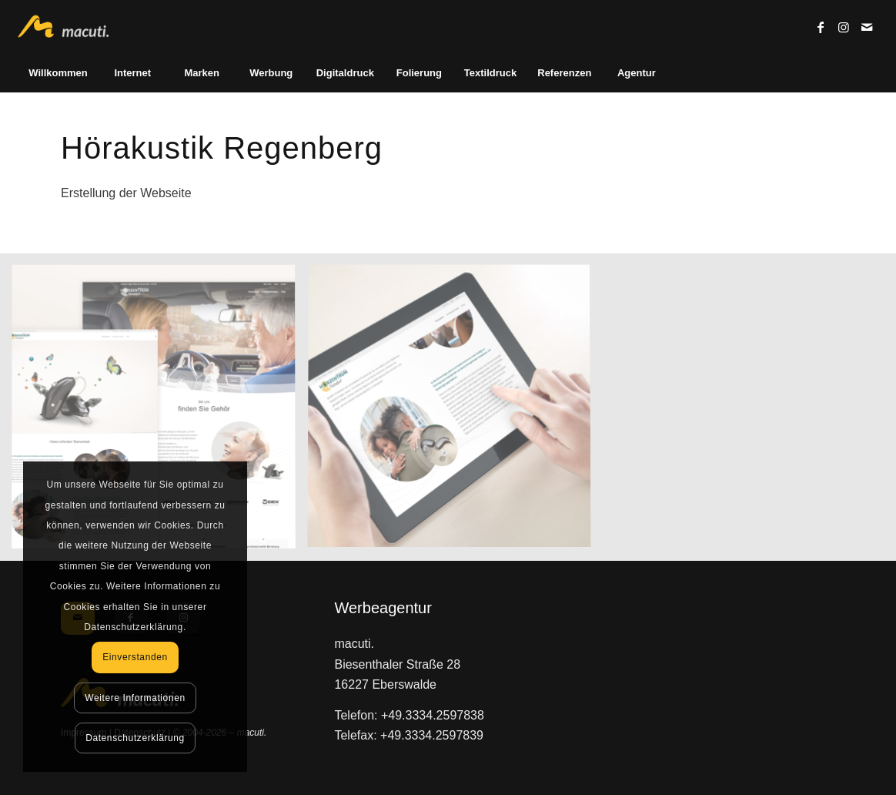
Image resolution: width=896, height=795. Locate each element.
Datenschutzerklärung (135, 738)
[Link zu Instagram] (843, 27)
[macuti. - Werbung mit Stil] (70, 27)
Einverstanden (135, 657)
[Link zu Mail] (866, 27)
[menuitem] (57, 73)
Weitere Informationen (135, 698)
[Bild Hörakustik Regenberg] (159, 413)
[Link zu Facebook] (820, 27)
